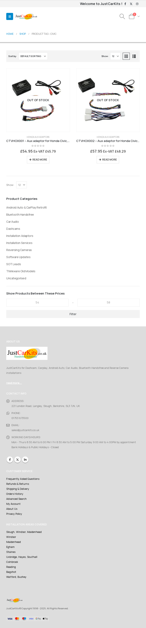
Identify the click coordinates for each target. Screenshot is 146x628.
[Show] (115, 56)
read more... (14, 383)
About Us (11, 509)
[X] (131, 4)
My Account (13, 504)
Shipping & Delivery (17, 489)
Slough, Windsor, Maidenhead (24, 532)
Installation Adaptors (19, 236)
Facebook (10, 459)
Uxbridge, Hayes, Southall (21, 557)
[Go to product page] (38, 100)
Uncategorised (16, 278)
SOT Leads (13, 264)
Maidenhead (13, 542)
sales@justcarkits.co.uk (25, 430)
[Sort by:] (33, 56)
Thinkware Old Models (20, 271)
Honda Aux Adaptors (38, 137)
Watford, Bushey (16, 577)
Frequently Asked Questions (22, 479)
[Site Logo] (26, 16)
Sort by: (12, 56)
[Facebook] (125, 4)
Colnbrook (12, 562)
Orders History (14, 494)
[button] (9, 16)
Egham (10, 547)
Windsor (11, 537)
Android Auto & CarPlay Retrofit (26, 207)
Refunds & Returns (17, 484)
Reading (11, 567)
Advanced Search (16, 499)
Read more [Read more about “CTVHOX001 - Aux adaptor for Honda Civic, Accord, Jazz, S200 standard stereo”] (39, 159)
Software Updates (18, 257)
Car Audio (12, 222)
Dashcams (13, 229)
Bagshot (11, 572)
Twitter (17, 459)
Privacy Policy (14, 514)
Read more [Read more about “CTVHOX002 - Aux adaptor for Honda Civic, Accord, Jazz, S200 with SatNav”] (109, 159)
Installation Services (19, 243)
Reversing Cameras (19, 250)
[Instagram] (137, 4)
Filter (73, 314)
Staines (10, 552)
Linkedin (25, 459)
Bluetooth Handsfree (20, 214)
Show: (105, 56)
